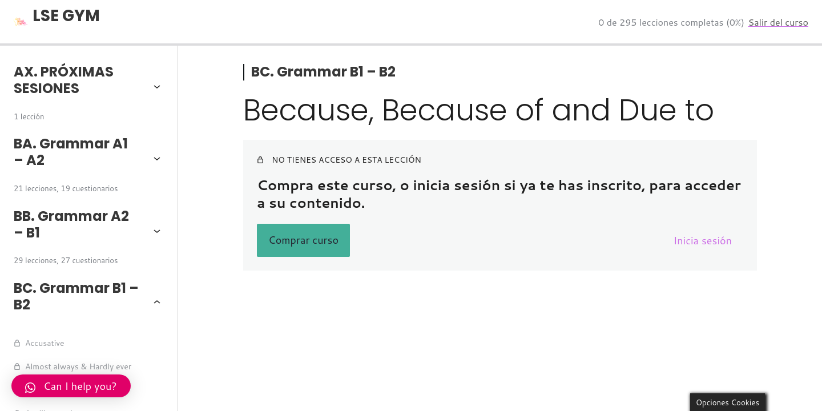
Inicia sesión (703, 240)
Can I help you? (71, 385)
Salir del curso (778, 22)
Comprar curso (303, 239)
